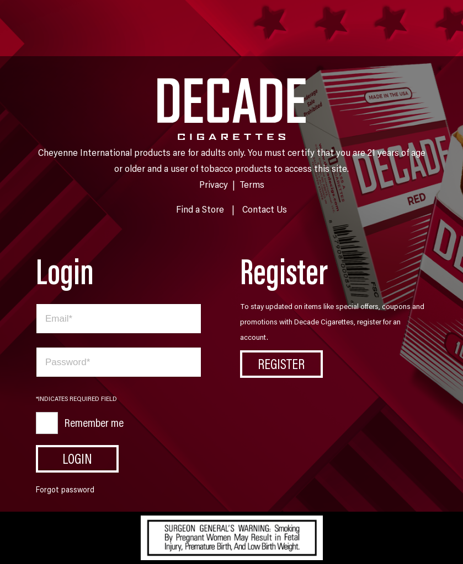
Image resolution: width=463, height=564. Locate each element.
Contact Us (264, 209)
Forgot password (65, 489)
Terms (252, 184)
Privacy (213, 184)
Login (77, 458)
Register (281, 363)
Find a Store (200, 209)
